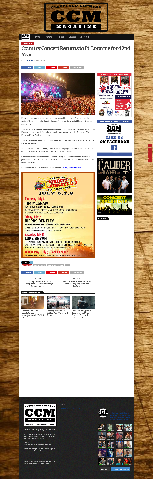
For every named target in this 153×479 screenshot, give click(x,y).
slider (67, 265)
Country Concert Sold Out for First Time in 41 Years (57, 313)
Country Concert (40, 265)
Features (37, 37)
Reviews (49, 37)
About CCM (84, 37)
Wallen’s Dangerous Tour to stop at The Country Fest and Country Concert (81, 314)
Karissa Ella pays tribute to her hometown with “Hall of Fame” (32, 314)
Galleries (72, 37)
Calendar (60, 37)
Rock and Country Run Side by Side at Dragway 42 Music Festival (77, 283)
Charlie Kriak (28, 60)
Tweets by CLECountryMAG (70, 408)
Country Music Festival (55, 265)
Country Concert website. (72, 168)
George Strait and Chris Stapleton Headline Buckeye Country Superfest (39, 283)
